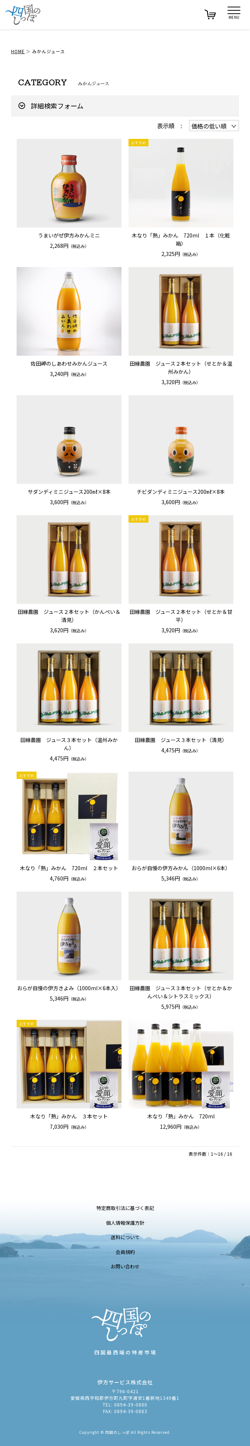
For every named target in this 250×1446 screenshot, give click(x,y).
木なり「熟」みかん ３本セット (69, 1116)
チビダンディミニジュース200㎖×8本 (181, 491)
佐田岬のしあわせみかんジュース (69, 363)
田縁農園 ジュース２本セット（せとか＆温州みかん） (181, 367)
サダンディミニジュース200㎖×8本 (69, 491)
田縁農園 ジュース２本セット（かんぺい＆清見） (69, 615)
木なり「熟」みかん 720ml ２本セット (69, 868)
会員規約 (125, 1251)
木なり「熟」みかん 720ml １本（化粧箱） (181, 239)
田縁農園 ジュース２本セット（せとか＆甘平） (181, 615)
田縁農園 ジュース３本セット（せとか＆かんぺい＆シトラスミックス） (181, 992)
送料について (125, 1237)
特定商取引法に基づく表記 (125, 1207)
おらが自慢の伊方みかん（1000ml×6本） (180, 868)
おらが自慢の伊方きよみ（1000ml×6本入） (69, 988)
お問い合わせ (125, 1266)
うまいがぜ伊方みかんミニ (69, 235)
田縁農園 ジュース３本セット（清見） (181, 739)
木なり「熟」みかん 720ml (181, 1116)
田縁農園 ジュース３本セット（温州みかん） (69, 744)
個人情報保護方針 (125, 1222)
